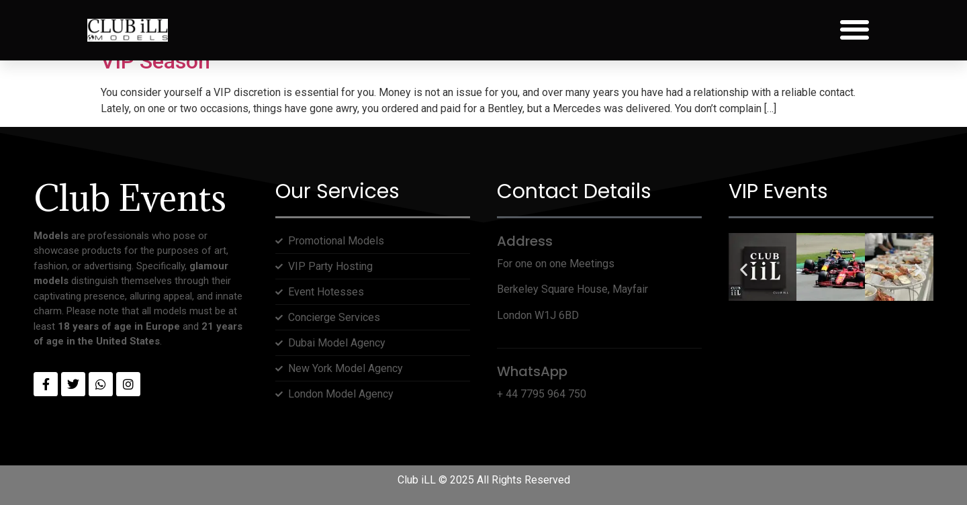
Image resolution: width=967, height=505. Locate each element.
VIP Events (778, 191)
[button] (854, 30)
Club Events (130, 198)
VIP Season (155, 61)
